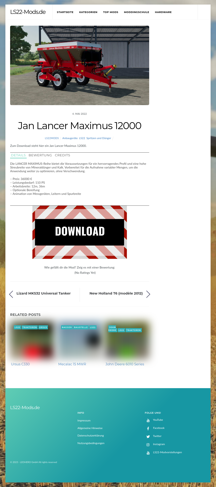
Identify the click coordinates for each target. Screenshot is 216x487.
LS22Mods (52, 138)
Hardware (163, 12)
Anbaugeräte (70, 138)
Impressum (83, 420)
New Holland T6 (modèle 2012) (116, 293)
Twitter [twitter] (153, 435)
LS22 (82, 138)
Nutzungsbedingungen (90, 443)
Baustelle (81, 327)
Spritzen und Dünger (98, 138)
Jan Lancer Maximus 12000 (79, 125)
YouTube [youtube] (154, 419)
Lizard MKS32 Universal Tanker (44, 293)
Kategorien (88, 12)
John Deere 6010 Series (124, 364)
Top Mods (110, 12)
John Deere (112, 329)
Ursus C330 (20, 364)
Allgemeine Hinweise (90, 428)
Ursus (43, 327)
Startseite (65, 12)
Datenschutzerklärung (90, 435)
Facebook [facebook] (155, 427)
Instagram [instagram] (155, 444)
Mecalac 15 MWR (72, 364)
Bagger (67, 327)
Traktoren (29, 327)
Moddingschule (136, 12)
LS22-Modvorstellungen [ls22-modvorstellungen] (163, 452)
